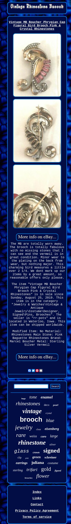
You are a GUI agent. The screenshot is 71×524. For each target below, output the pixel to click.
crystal (48, 413)
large (54, 436)
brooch (31, 419)
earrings (22, 463)
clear (38, 429)
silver (52, 444)
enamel (47, 397)
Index (36, 492)
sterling (18, 470)
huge (23, 398)
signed (51, 450)
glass (21, 451)
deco (46, 404)
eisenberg (52, 429)
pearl (55, 405)
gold (46, 469)
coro (43, 436)
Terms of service (37, 517)
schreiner (50, 457)
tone (33, 397)
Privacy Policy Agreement (37, 511)
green (36, 457)
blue (50, 420)
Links (36, 498)
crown (36, 452)
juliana (37, 462)
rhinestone (32, 442)
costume (53, 463)
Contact (37, 504)
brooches (29, 478)
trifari (32, 469)
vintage (32, 411)
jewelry (23, 427)
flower (42, 476)
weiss (33, 436)
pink (26, 458)
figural (58, 470)
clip (19, 457)
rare (21, 435)
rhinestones (28, 403)
